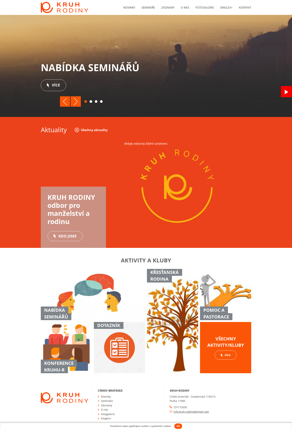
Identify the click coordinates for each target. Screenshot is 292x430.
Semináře (148, 7)
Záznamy (167, 7)
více (53, 85)
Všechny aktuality (91, 130)
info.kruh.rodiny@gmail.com (191, 411)
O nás (185, 7)
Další (76, 101)
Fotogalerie (205, 7)
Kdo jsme (65, 236)
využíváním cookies (161, 426)
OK (178, 426)
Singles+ (226, 7)
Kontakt (245, 7)
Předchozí (65, 101)
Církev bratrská (110, 390)
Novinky (129, 7)
